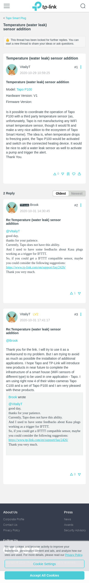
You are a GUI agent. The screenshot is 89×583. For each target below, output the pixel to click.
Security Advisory (75, 530)
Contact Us (10, 524)
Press (68, 512)
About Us (10, 512)
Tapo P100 (24, 89)
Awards (68, 524)
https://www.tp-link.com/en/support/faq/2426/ (35, 267)
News (67, 519)
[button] (79, 174)
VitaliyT (25, 67)
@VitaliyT (13, 231)
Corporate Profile (13, 519)
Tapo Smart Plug (16, 18)
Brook (34, 205)
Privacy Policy (11, 530)
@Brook (12, 340)
